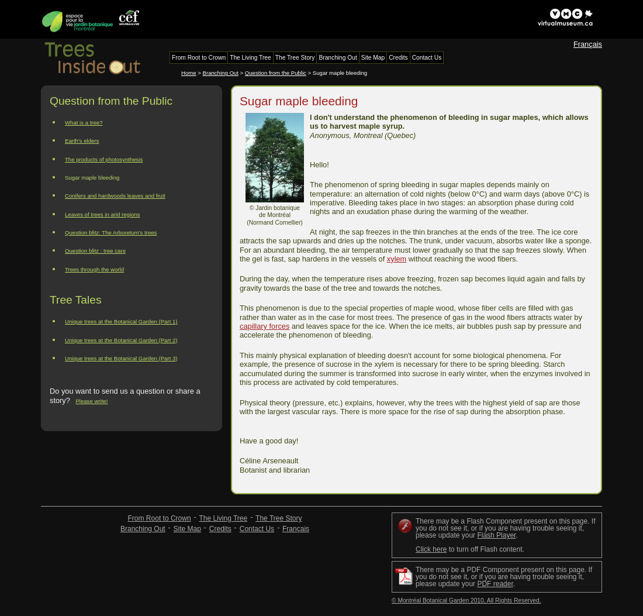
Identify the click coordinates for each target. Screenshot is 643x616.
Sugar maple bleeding (92, 177)
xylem (396, 258)
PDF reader (495, 584)
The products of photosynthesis (104, 159)
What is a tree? (84, 122)
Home (188, 73)
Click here (431, 549)
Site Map (187, 529)
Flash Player (496, 535)
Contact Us (257, 529)
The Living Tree (223, 518)
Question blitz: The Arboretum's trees (111, 232)
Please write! (91, 401)
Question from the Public (275, 73)
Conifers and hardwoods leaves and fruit (115, 195)
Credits (220, 529)
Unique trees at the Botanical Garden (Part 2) (121, 340)
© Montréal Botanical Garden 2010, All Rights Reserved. (466, 600)
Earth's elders (82, 140)
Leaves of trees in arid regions (102, 214)
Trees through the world (94, 269)
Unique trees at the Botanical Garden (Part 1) (121, 321)
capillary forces (264, 326)
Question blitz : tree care (95, 250)
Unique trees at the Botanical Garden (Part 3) (121, 358)
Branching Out (220, 73)
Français (587, 44)
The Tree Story (278, 518)
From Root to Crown (159, 518)
